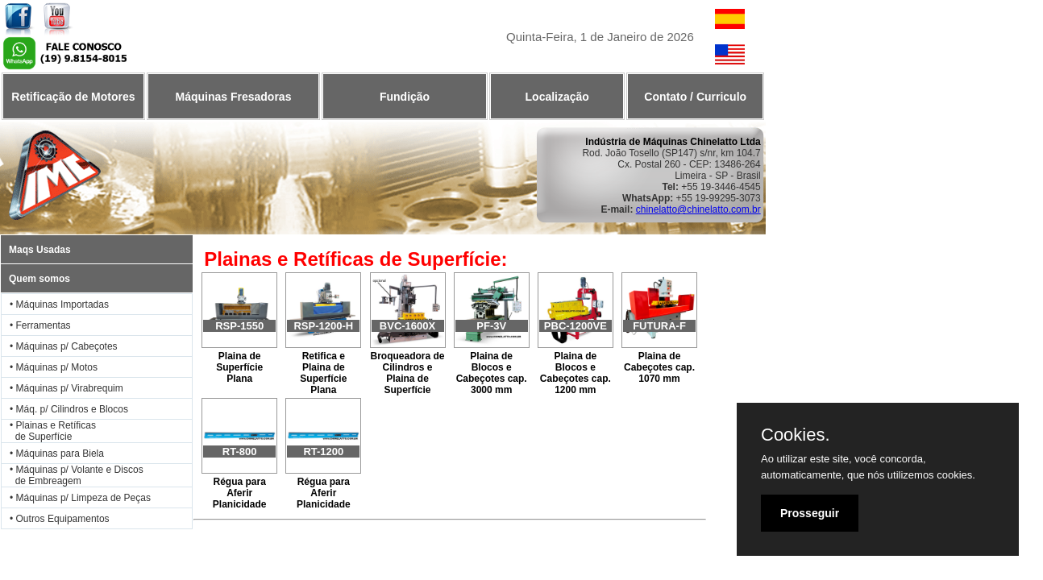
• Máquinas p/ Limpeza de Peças (80, 497)
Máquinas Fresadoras (233, 96)
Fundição (405, 96)
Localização (557, 96)
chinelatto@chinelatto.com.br (698, 209)
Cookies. (795, 435)
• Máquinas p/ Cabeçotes (64, 346)
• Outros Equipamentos (60, 518)
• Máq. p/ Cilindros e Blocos (69, 409)
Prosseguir (809, 513)
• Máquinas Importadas (59, 304)
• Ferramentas (40, 325)
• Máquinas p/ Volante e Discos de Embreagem (72, 475)
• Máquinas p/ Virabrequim (66, 388)
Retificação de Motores (73, 96)
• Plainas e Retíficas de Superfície (49, 431)
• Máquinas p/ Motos (54, 367)
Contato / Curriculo (695, 96)
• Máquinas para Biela (57, 453)
